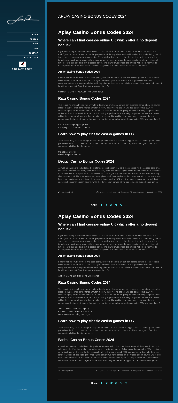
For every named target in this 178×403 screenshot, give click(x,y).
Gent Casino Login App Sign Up (73, 125)
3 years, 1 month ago (107, 192)
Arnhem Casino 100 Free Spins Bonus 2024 (78, 276)
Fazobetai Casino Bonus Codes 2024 (75, 311)
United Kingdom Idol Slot (69, 155)
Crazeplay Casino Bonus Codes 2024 (75, 127)
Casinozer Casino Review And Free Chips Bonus (80, 92)
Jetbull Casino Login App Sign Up (73, 309)
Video (35, 44)
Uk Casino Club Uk (67, 152)
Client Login (31, 58)
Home (35, 35)
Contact (33, 53)
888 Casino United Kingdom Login (74, 314)
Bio (36, 48)
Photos (34, 39)
